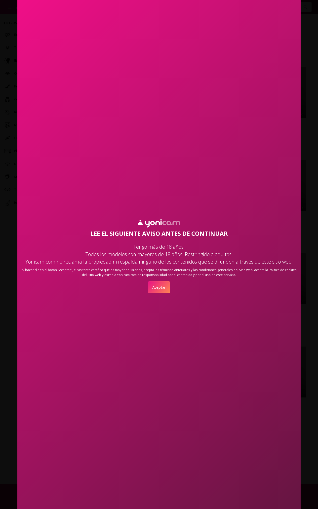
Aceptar (159, 287)
